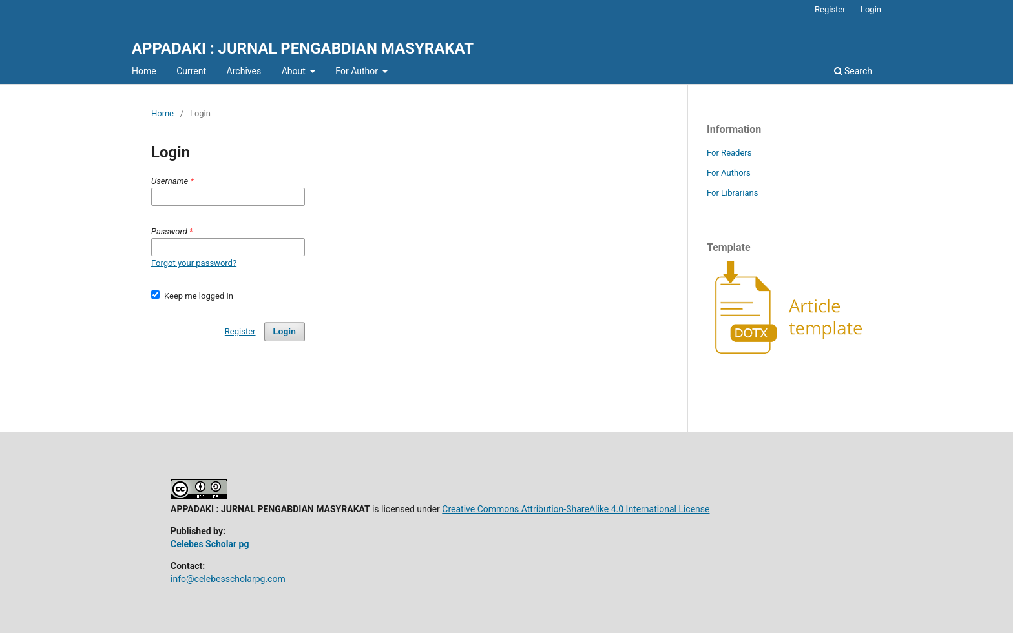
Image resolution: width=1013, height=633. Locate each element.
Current (191, 71)
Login (871, 9)
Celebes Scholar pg (210, 544)
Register (830, 9)
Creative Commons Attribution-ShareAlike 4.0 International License (575, 509)
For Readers (729, 152)
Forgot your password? (193, 263)
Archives (244, 71)
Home (144, 71)
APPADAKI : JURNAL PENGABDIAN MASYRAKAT (303, 48)
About (295, 71)
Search (853, 71)
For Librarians (732, 192)
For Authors (729, 172)
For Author (357, 71)
